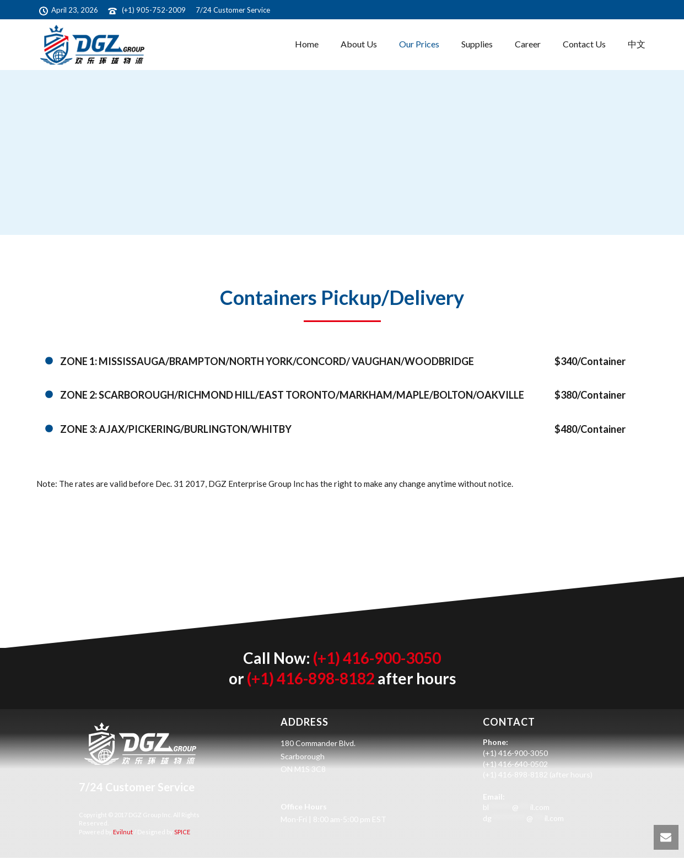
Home (307, 44)
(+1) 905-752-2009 (154, 10)
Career (528, 44)
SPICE (181, 831)
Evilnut (122, 831)
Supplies (477, 44)
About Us (359, 44)
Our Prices (419, 44)
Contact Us (584, 44)
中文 (636, 44)
